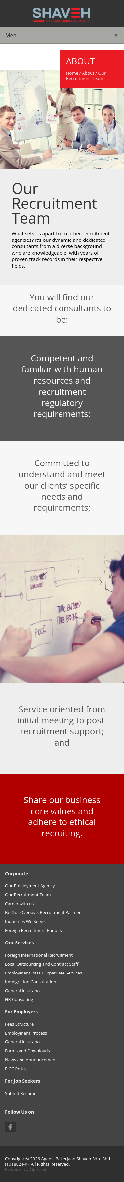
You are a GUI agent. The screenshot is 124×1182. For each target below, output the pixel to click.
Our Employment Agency (30, 886)
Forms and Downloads (27, 1051)
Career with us (19, 904)
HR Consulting (19, 999)
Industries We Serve (25, 921)
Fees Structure (19, 1024)
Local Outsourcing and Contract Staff (41, 964)
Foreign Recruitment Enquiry (33, 930)
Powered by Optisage (26, 1169)
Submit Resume (20, 1093)
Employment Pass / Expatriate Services (43, 973)
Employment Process (26, 1033)
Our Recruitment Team (28, 895)
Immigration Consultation (30, 982)
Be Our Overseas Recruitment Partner (43, 912)
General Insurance (23, 991)
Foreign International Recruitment (39, 955)
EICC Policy (16, 1068)
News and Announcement (31, 1060)
